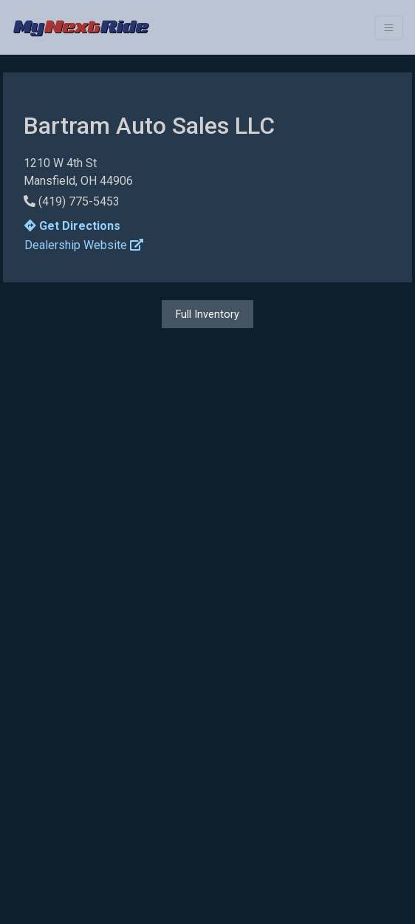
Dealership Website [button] (83, 245)
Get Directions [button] (72, 226)
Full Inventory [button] (207, 314)
